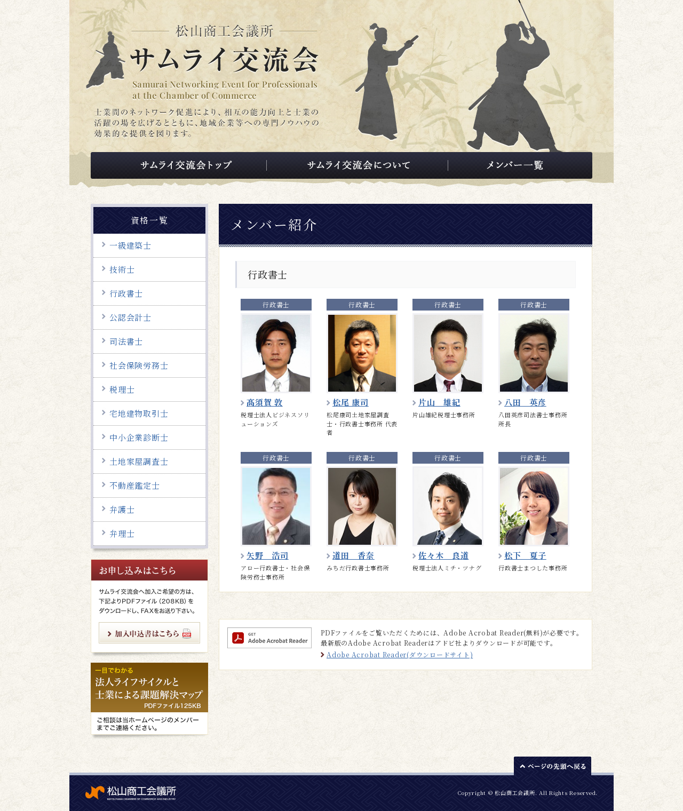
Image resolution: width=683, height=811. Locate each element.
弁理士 (121, 533)
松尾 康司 (350, 402)
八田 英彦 (525, 402)
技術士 (121, 269)
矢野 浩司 (268, 555)
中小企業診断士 (138, 437)
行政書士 (126, 293)
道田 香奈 (353, 555)
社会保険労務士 (138, 365)
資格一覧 (149, 220)
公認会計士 (130, 317)
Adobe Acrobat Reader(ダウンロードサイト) (400, 654)
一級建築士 (130, 245)
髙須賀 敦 (265, 402)
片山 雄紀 (439, 402)
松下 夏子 (525, 555)
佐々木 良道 (443, 555)
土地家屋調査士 (138, 461)
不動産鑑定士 (134, 485)
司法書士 (126, 341)
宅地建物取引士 (138, 413)
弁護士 (121, 509)
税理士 (121, 389)
